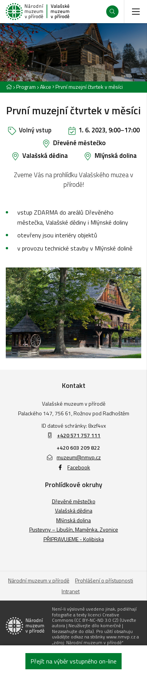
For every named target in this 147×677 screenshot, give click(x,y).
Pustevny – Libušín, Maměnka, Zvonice (73, 529)
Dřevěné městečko (79, 143)
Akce (45, 87)
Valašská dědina (45, 156)
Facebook (73, 467)
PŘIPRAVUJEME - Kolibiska (73, 539)
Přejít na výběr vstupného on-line (73, 661)
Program (26, 87)
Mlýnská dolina (116, 156)
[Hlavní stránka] (9, 87)
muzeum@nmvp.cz (73, 457)
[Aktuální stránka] (87, 87)
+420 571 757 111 (78, 435)
